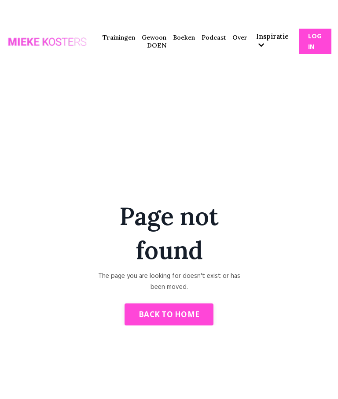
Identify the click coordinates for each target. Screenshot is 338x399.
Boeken (184, 37)
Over (239, 37)
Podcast (214, 37)
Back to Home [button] (169, 314)
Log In (315, 41)
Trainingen (119, 37)
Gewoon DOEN (154, 41)
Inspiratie (272, 40)
